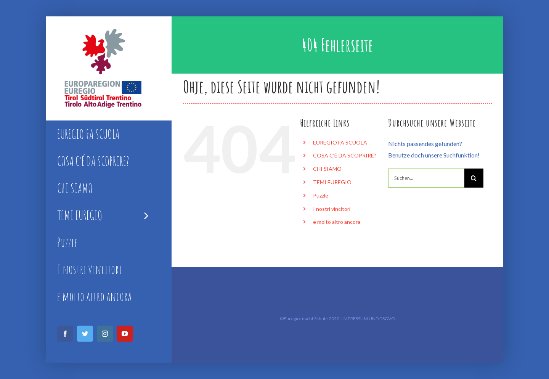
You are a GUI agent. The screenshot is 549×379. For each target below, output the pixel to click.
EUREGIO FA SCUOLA (340, 142)
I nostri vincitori (331, 209)
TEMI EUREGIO (332, 182)
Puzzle (320, 195)
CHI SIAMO (327, 168)
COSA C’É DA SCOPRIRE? (344, 155)
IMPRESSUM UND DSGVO (368, 318)
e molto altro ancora (336, 221)
